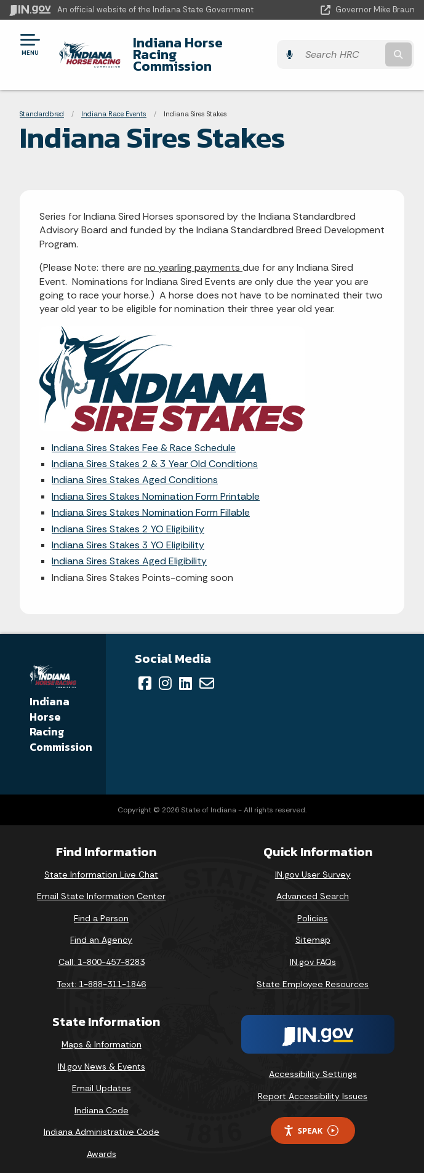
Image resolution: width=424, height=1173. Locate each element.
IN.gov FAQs (313, 950)
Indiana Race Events (113, 101)
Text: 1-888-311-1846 (101, 971)
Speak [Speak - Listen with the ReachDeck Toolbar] (310, 1118)
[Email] (206, 671)
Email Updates (101, 1076)
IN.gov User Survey (313, 862)
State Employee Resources (313, 971)
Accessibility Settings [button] (313, 1062)
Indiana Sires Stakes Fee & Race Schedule (144, 436)
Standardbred (42, 101)
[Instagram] (165, 671)
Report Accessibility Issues (312, 1084)
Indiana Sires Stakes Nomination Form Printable (156, 484)
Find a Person (101, 906)
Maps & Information (102, 1032)
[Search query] (356, 49)
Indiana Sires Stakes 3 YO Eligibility (128, 533)
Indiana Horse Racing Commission (199, 48)
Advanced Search (312, 884)
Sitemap (312, 928)
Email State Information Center (101, 884)
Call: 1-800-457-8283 (101, 950)
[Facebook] (144, 671)
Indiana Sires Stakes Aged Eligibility (129, 549)
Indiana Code (101, 1098)
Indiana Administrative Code (101, 1120)
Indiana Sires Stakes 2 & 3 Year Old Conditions (155, 452)
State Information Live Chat (101, 862)
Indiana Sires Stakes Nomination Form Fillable (151, 500)
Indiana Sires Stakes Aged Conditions (135, 468)
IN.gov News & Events (101, 1054)
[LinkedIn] (185, 671)
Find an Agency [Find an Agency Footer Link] (101, 928)
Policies (312, 906)
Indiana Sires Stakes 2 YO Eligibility (128, 516)
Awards (101, 1142)
